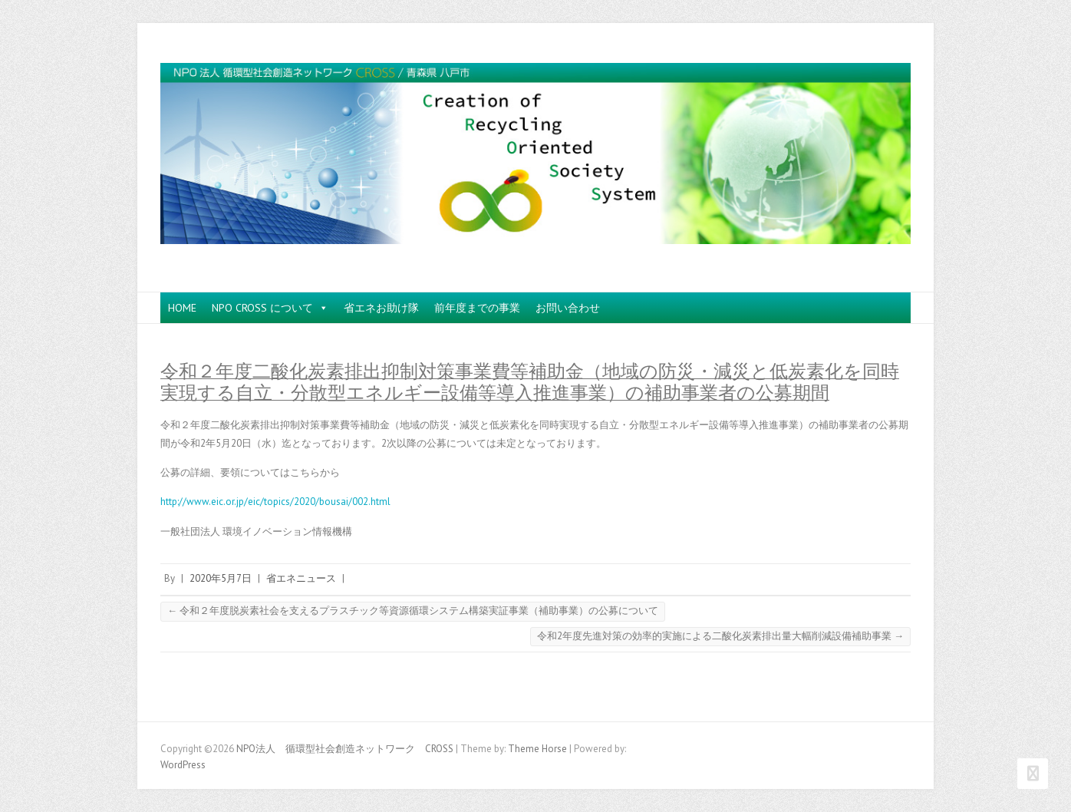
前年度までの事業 (477, 308)
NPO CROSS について (270, 307)
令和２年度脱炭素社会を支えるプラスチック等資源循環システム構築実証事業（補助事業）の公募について (412, 610)
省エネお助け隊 (381, 308)
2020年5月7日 (220, 578)
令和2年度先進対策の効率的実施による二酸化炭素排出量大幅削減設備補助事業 (720, 635)
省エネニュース (301, 578)
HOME (182, 308)
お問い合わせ (568, 308)
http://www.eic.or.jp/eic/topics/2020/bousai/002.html (275, 501)
